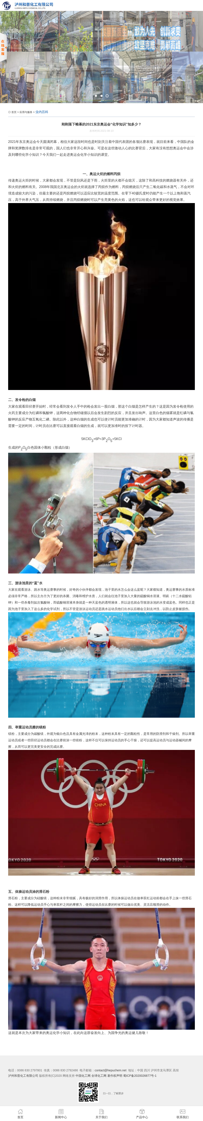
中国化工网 (83, 1075)
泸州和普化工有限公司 (23, 1075)
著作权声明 (115, 1075)
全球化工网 (98, 1075)
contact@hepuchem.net (110, 1070)
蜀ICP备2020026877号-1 (140, 1075)
